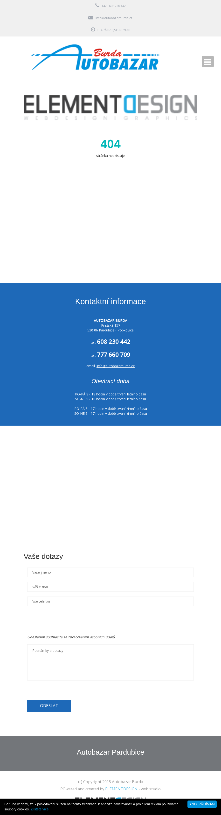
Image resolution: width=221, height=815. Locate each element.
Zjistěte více (40, 809)
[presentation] (64, 620)
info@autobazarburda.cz (114, 18)
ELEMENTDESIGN (121, 789)
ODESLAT (49, 705)
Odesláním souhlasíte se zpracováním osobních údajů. (71, 637)
